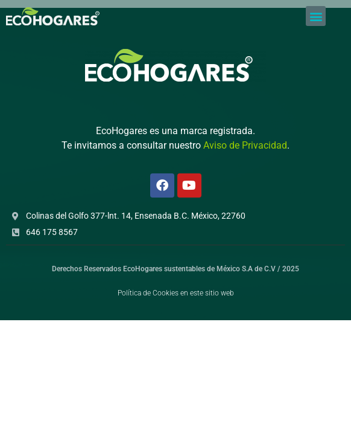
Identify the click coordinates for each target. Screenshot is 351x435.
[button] (316, 16)
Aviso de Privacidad (245, 145)
